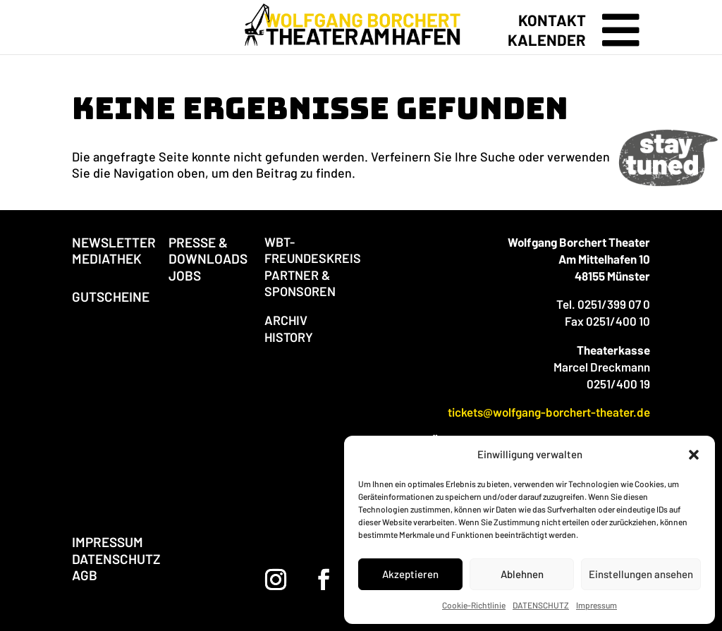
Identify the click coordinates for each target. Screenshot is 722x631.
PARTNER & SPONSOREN (300, 283)
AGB (84, 575)
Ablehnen (522, 574)
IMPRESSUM (107, 542)
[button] (694, 455)
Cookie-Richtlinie (474, 605)
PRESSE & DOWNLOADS (208, 250)
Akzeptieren (410, 574)
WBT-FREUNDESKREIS (312, 250)
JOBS (185, 275)
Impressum (596, 605)
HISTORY (288, 337)
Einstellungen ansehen (641, 574)
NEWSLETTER (114, 242)
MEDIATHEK (107, 258)
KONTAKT (552, 20)
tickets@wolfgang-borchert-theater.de (549, 412)
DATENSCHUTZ (541, 605)
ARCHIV (285, 320)
